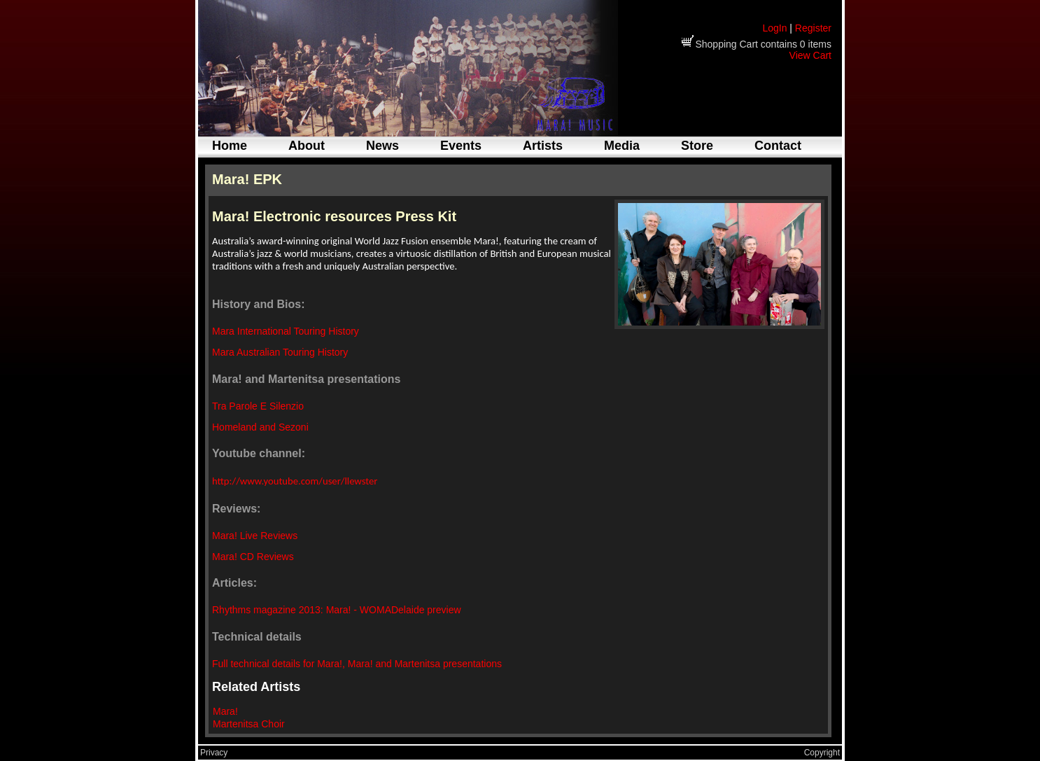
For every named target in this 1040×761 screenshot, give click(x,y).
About (306, 146)
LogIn (774, 28)
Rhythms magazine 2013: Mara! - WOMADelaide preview (336, 609)
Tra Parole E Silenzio (258, 406)
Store (697, 146)
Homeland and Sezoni (260, 427)
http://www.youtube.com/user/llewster (294, 481)
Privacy (213, 752)
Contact (777, 146)
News (382, 146)
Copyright (822, 752)
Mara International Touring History (285, 331)
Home (229, 146)
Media (622, 146)
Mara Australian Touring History (280, 352)
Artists (543, 146)
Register (813, 28)
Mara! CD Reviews (253, 556)
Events (461, 146)
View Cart (810, 55)
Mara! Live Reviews (254, 535)
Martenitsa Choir (249, 723)
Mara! (225, 711)
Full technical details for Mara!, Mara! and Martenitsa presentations (357, 663)
